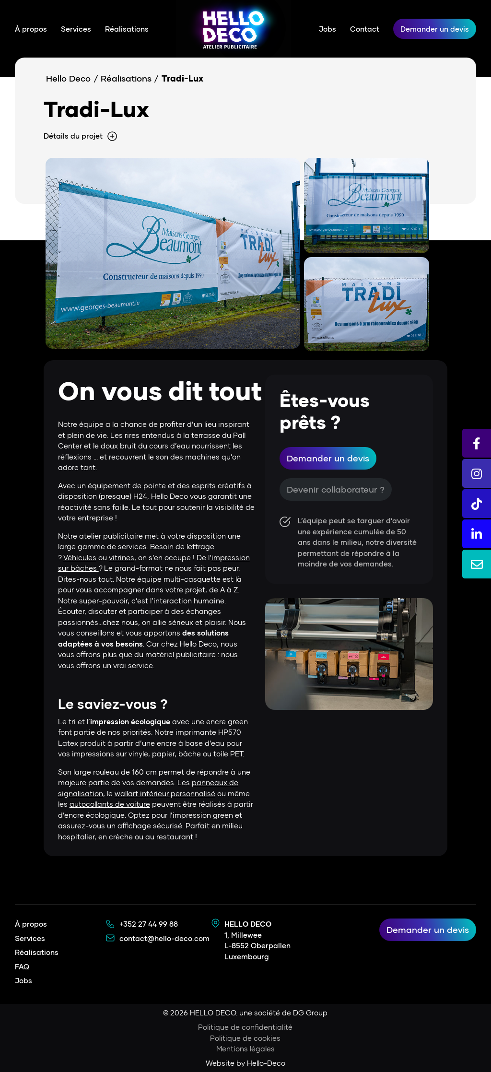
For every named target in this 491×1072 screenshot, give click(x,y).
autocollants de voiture (110, 804)
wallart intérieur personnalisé (165, 793)
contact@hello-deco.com (164, 938)
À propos (31, 28)
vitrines (121, 557)
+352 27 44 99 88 (148, 923)
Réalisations (127, 28)
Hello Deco (68, 78)
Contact (364, 28)
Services (76, 28)
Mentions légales (245, 1048)
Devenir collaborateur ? (336, 489)
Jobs (327, 28)
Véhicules (79, 557)
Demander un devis (434, 28)
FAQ (22, 966)
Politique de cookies (245, 1038)
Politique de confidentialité (245, 1027)
